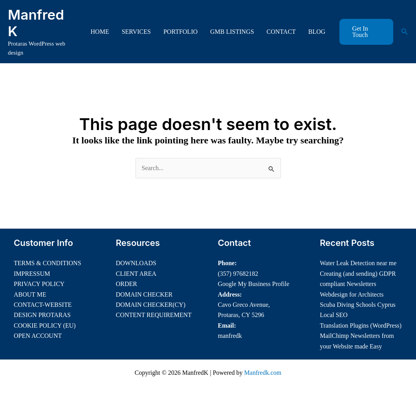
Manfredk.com (263, 372)
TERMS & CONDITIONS (47, 263)
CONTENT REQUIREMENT (154, 315)
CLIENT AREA (136, 273)
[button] (366, 32)
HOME (100, 31)
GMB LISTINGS (232, 31)
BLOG (317, 31)
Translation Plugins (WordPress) (360, 325)
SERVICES (136, 31)
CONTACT (281, 31)
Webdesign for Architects (351, 294)
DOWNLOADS (136, 263)
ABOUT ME (30, 294)
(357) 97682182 (238, 273)
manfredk (230, 335)
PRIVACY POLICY (39, 283)
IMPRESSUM (32, 273)
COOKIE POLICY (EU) (45, 325)
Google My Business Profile (254, 283)
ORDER (126, 283)
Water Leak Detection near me (358, 263)
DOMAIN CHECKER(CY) (150, 304)
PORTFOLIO (180, 31)
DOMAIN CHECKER (144, 294)
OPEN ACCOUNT (38, 335)
